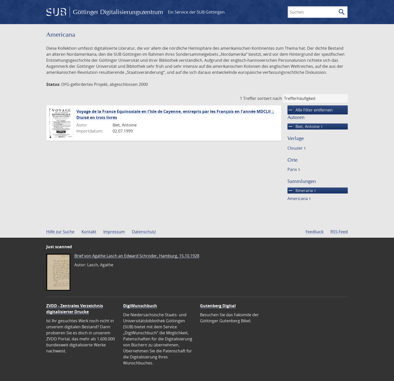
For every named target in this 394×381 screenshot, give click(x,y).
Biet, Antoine (305, 126)
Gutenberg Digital (218, 305)
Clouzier (296, 148)
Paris (293, 169)
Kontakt (88, 231)
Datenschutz (144, 231)
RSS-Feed (339, 231)
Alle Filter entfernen (310, 109)
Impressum (114, 231)
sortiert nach (269, 98)
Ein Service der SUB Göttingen (196, 12)
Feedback (314, 231)
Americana (299, 198)
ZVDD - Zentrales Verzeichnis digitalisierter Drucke (74, 308)
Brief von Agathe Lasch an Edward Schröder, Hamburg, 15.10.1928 (136, 256)
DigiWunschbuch (140, 305)
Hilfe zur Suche (60, 231)
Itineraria (301, 190)
